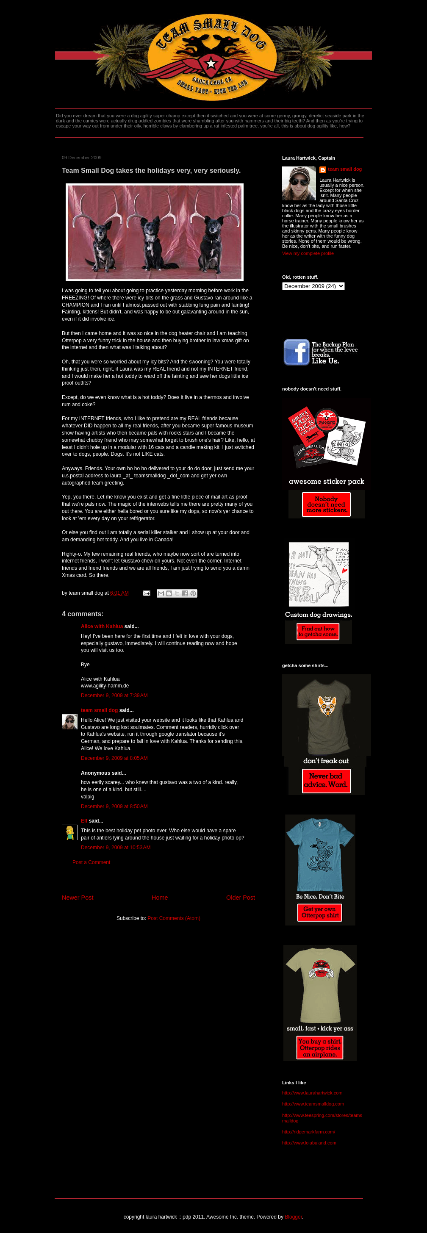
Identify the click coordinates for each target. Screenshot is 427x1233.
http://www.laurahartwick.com (312, 1092)
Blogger (293, 1217)
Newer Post (77, 897)
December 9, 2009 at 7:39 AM (114, 695)
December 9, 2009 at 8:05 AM (114, 758)
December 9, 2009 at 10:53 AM (115, 848)
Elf (84, 821)
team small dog (99, 710)
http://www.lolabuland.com (309, 1142)
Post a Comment (91, 862)
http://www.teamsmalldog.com (313, 1103)
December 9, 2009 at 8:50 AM (114, 806)
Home (160, 897)
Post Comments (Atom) (173, 918)
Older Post (240, 897)
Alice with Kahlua (102, 626)
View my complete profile (308, 253)
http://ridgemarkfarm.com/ (308, 1131)
